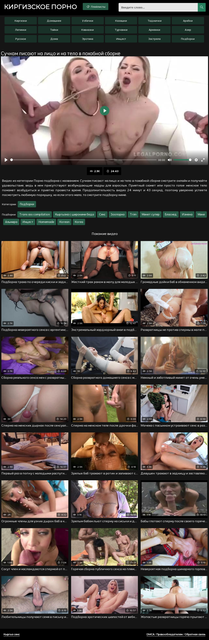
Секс (102, 214)
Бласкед (171, 214)
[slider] (83, 160)
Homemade (46, 222)
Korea (79, 222)
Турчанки (121, 30)
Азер (188, 30)
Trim (133, 214)
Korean (64, 222)
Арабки (188, 20)
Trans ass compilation (34, 214)
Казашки (121, 20)
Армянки (154, 30)
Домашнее (54, 20)
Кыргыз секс (12, 634)
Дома (54, 39)
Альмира (11, 222)
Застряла (154, 39)
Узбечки (87, 20)
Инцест (121, 39)
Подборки (188, 39)
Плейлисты (95, 6)
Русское (20, 39)
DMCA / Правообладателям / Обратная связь (176, 634)
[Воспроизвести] (6, 160)
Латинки (20, 30)
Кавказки (87, 30)
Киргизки (21, 20)
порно (40, 6)
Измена (187, 214)
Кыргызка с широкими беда (74, 214)
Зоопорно (118, 214)
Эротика (87, 39)
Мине (201, 214)
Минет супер (151, 214)
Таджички (155, 20)
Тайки (54, 30)
